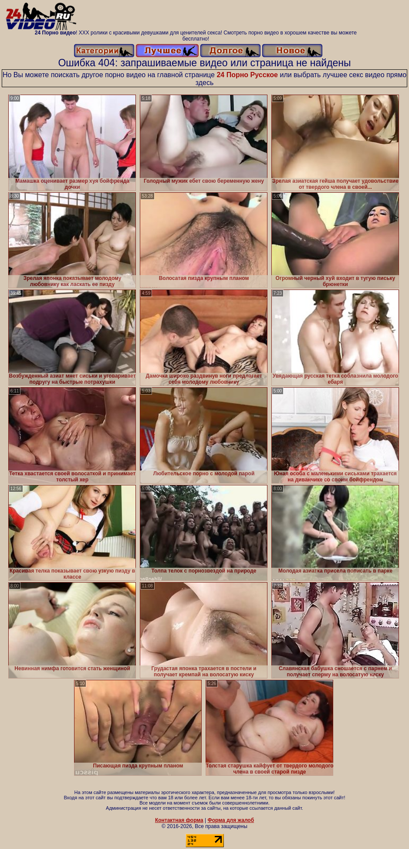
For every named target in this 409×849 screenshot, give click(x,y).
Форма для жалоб (231, 820)
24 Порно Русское (247, 74)
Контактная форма (179, 820)
